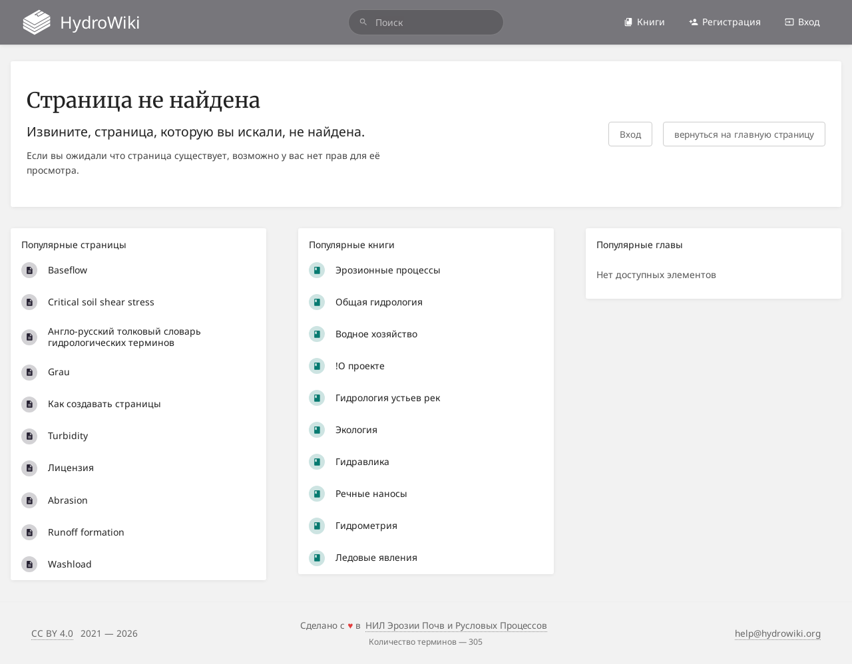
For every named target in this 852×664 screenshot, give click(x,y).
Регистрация (725, 21)
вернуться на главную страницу (744, 134)
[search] (426, 22)
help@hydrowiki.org (778, 633)
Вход (802, 21)
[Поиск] (363, 22)
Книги (644, 21)
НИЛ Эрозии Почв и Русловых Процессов (456, 625)
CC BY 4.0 (52, 633)
